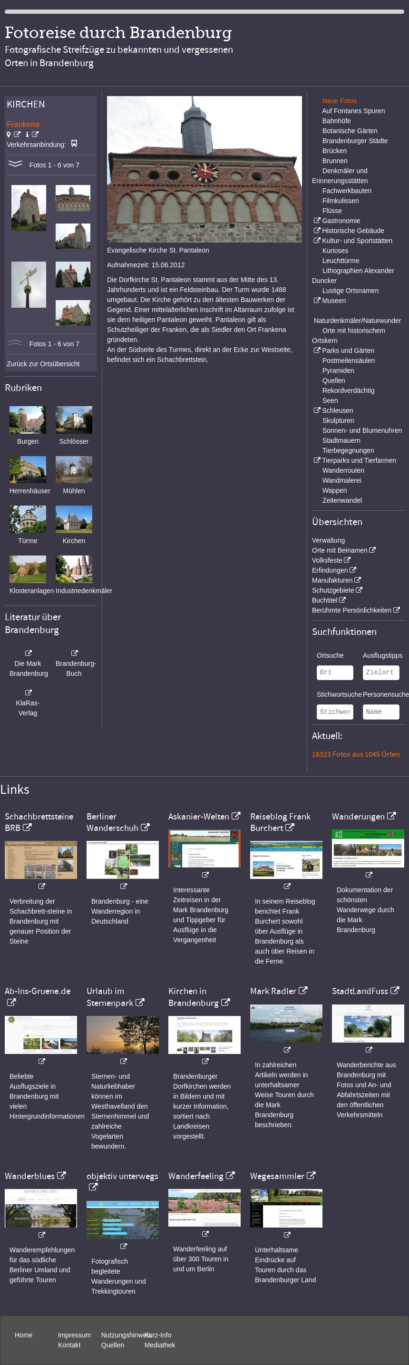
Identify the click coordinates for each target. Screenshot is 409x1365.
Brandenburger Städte (355, 141)
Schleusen (337, 410)
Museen (334, 300)
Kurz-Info (158, 1335)
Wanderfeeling (196, 1176)
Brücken (334, 151)
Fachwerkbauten (347, 191)
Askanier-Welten (198, 816)
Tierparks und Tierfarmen (359, 460)
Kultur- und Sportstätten (357, 240)
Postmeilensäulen (348, 360)
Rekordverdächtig (348, 390)
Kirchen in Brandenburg (193, 996)
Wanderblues (30, 1176)
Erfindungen (330, 570)
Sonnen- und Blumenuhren (362, 430)
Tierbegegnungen (348, 450)
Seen (330, 400)
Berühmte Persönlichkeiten (351, 610)
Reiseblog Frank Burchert (280, 822)
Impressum (74, 1335)
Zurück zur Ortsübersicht (43, 364)
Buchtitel (325, 600)
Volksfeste (327, 560)
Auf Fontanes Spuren (353, 111)
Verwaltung (328, 540)
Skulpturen (338, 420)
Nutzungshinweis (126, 1335)
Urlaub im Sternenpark (110, 996)
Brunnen (335, 161)
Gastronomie (341, 220)
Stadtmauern (341, 440)
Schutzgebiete (333, 590)
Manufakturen (332, 580)
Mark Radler (273, 991)
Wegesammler (277, 1176)
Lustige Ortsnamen (350, 290)
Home (23, 1335)
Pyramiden (338, 370)
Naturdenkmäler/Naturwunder (357, 320)
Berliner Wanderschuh (112, 822)
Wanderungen (358, 816)
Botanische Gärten (350, 131)
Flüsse (332, 210)
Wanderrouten (343, 470)
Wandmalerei (341, 480)
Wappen (334, 490)
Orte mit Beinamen (340, 550)
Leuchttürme (341, 260)
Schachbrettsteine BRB (39, 822)
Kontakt (69, 1345)
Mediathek (160, 1345)
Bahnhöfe (336, 121)
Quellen (333, 380)
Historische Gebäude (353, 230)
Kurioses (335, 250)
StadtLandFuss (360, 991)
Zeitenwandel (342, 500)
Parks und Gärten (348, 350)
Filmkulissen (340, 201)
